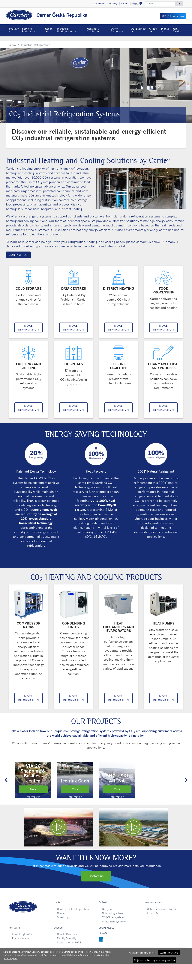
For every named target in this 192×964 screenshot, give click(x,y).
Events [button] (165, 28)
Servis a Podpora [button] (27, 30)
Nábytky (107, 903)
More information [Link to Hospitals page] (73, 402)
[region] (96, 956)
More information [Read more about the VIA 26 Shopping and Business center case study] (33, 785)
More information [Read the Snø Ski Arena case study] (117, 785)
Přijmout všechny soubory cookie (154, 960)
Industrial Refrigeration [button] (65, 30)
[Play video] (58, 822)
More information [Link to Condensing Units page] (73, 692)
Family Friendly (66, 932)
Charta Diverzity (67, 928)
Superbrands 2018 (69, 937)
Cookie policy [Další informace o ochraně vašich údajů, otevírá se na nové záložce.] (11, 958)
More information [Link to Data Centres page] (73, 322)
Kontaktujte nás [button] (172, 16)
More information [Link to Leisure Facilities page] (118, 402)
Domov (12, 39)
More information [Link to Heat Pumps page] (163, 692)
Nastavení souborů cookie (142, 952)
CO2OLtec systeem (113, 911)
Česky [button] (137, 4)
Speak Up (63, 911)
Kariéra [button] (124, 3)
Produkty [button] (13, 28)
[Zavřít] (160, 956)
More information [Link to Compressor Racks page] (28, 692)
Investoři (152, 907)
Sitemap (133, 947)
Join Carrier (177, 30)
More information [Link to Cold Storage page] (28, 322)
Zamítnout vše (169, 952)
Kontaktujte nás (22, 928)
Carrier (61, 907)
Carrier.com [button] (99, 3)
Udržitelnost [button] (138, 28)
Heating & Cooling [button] (93, 30)
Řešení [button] (49, 28)
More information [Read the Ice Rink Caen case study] (75, 785)
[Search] (160, 3)
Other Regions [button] (116, 30)
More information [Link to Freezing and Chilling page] (28, 402)
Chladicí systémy (112, 907)
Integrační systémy (114, 916)
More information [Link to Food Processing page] (163, 322)
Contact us (96, 870)
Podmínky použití (114, 947)
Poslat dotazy (20, 932)
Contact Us (18, 249)
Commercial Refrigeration (73, 903)
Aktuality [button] (113, 3)
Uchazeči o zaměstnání (161, 903)
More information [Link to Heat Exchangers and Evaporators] (118, 692)
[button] (6, 774)
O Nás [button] (153, 28)
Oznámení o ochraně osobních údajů (77, 947)
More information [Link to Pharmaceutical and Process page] (163, 402)
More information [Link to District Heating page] (118, 322)
